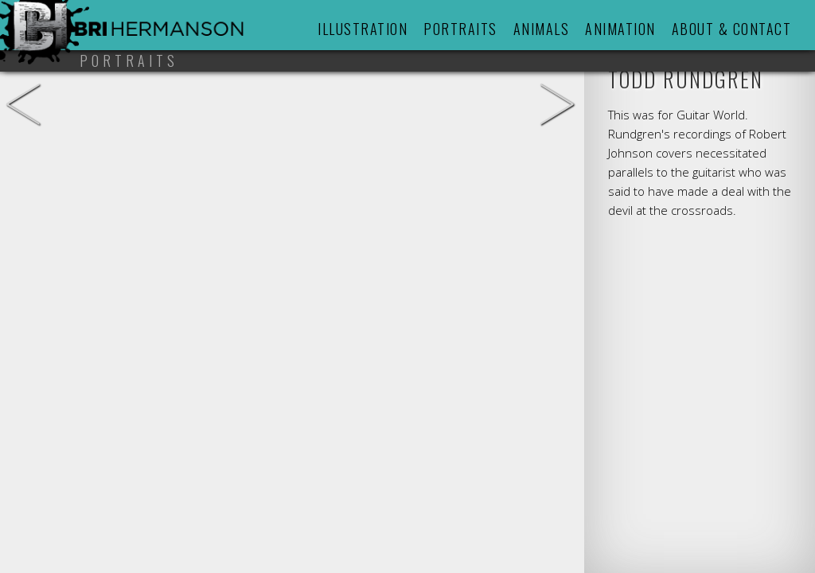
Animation (620, 28)
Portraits (460, 28)
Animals (541, 28)
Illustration (363, 28)
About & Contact (732, 28)
